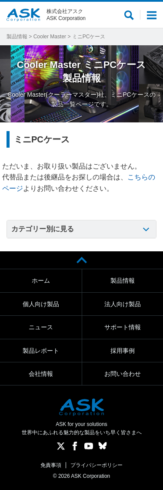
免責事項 (50, 465)
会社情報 (41, 373)
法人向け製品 (122, 304)
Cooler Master (49, 37)
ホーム (41, 280)
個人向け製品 (41, 304)
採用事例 (122, 350)
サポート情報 (122, 327)
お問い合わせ (122, 373)
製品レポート (41, 350)
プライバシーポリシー (96, 465)
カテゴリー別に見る (42, 229)
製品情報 (17, 37)
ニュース (41, 327)
